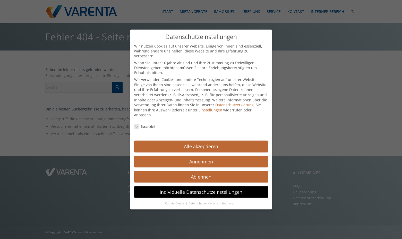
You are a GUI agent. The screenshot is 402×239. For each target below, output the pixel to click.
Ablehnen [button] (201, 170)
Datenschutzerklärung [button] (204, 197)
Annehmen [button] (201, 155)
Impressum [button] (229, 197)
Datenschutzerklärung (234, 98)
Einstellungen (210, 103)
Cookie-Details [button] (175, 197)
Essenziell (144, 120)
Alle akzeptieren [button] (201, 140)
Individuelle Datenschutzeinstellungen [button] (201, 186)
